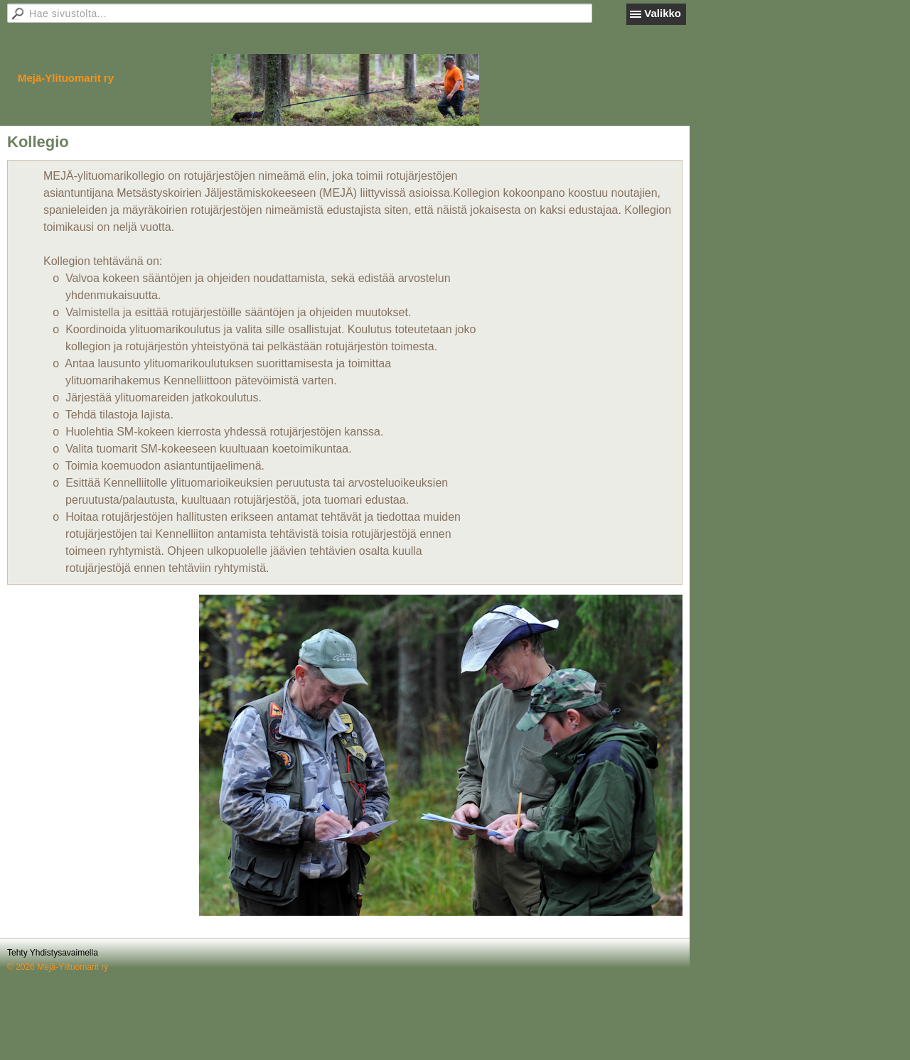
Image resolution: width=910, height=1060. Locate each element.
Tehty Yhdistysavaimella (52, 953)
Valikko (662, 13)
